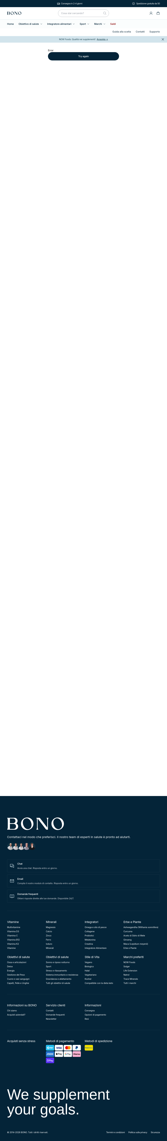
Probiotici (89, 935)
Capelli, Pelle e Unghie (18, 983)
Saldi (113, 23)
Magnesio (51, 927)
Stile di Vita (92, 957)
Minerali (51, 921)
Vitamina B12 (13, 939)
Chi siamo (12, 1010)
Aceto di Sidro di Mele (134, 935)
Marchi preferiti (133, 957)
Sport (84, 23)
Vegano (88, 962)
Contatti (140, 31)
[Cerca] (105, 13)
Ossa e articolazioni (16, 962)
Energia (11, 970)
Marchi (99, 23)
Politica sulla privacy (137, 1132)
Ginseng (127, 939)
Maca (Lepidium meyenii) (135, 944)
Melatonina (90, 939)
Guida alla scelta (121, 31)
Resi (87, 1019)
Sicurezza (155, 1132)
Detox (10, 966)
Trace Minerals (130, 979)
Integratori (91, 921)
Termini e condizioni (115, 1132)
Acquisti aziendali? (16, 1014)
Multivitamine (13, 927)
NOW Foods (129, 962)
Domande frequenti (55, 1014)
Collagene (89, 931)
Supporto (154, 31)
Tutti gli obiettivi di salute (58, 983)
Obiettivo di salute (30, 23)
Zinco (48, 935)
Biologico (89, 966)
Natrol (126, 974)
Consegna (90, 1010)
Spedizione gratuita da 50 (148, 3)
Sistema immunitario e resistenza (62, 974)
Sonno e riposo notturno (58, 962)
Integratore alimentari (61, 23)
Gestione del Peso (16, 974)
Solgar (126, 966)
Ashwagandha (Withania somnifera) (140, 927)
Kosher (88, 979)
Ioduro (49, 944)
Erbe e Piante (132, 921)
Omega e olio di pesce (95, 927)
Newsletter (51, 1019)
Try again (83, 56)
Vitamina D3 (13, 931)
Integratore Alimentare (95, 948)
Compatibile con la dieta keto (99, 983)
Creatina (89, 944)
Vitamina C (12, 935)
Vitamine (13, 921)
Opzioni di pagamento (95, 1014)
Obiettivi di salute (18, 957)
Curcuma (127, 931)
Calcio (49, 931)
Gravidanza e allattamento (58, 979)
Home (10, 23)
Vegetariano (91, 974)
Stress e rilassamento (56, 970)
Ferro (48, 939)
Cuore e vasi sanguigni (18, 979)
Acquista (102, 39)
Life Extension (130, 970)
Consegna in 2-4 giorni (71, 3)
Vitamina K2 (13, 944)
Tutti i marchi (129, 983)
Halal (87, 970)
